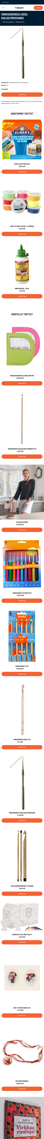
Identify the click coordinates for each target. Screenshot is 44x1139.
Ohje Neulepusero (22, 522)
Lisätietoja (22, 94)
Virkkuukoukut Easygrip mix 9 (22, 593)
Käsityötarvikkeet (8, 22)
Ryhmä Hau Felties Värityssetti (22, 934)
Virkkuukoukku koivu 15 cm (22, 739)
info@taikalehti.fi (5, 2)
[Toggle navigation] (3, 7)
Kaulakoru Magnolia (22, 1081)
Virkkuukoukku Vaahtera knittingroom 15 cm (22, 449)
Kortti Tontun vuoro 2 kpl (22, 1008)
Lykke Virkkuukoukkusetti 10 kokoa (22, 886)
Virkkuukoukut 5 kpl (22, 666)
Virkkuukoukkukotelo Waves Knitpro (22, 376)
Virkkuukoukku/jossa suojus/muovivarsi (22, 813)
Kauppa (38, 8)
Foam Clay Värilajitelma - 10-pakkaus (22, 226)
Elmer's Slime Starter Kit (22, 164)
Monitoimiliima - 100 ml (22, 288)
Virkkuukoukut (20, 22)
